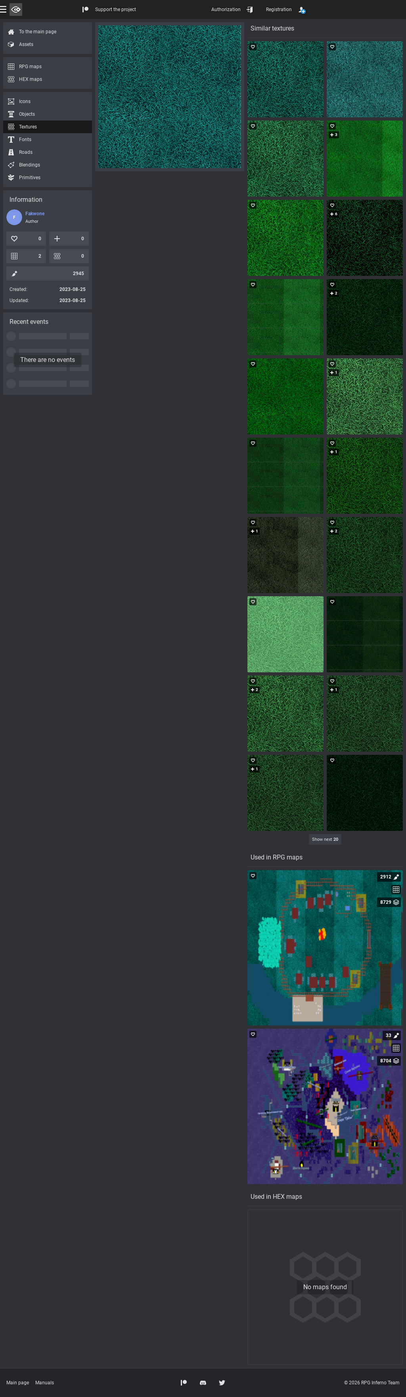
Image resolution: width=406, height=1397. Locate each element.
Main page (17, 1382)
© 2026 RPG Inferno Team (372, 1382)
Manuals (44, 1382)
